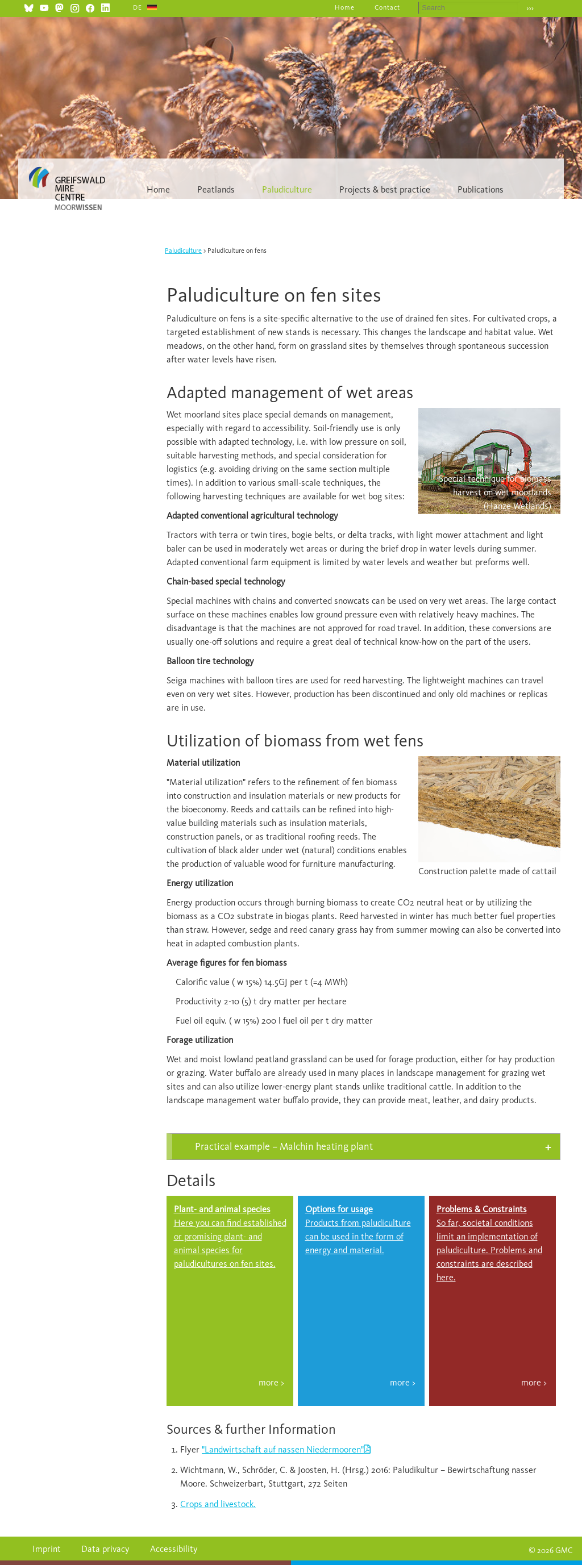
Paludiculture (287, 189)
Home (345, 7)
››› (530, 8)
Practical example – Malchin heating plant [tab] (284, 1146)
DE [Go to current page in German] (137, 7)
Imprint (46, 1548)
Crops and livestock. (218, 1504)
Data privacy (105, 1548)
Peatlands (216, 189)
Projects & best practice (384, 189)
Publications (481, 189)
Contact (387, 7)
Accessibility (174, 1548)
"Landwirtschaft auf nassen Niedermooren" (283, 1449)
